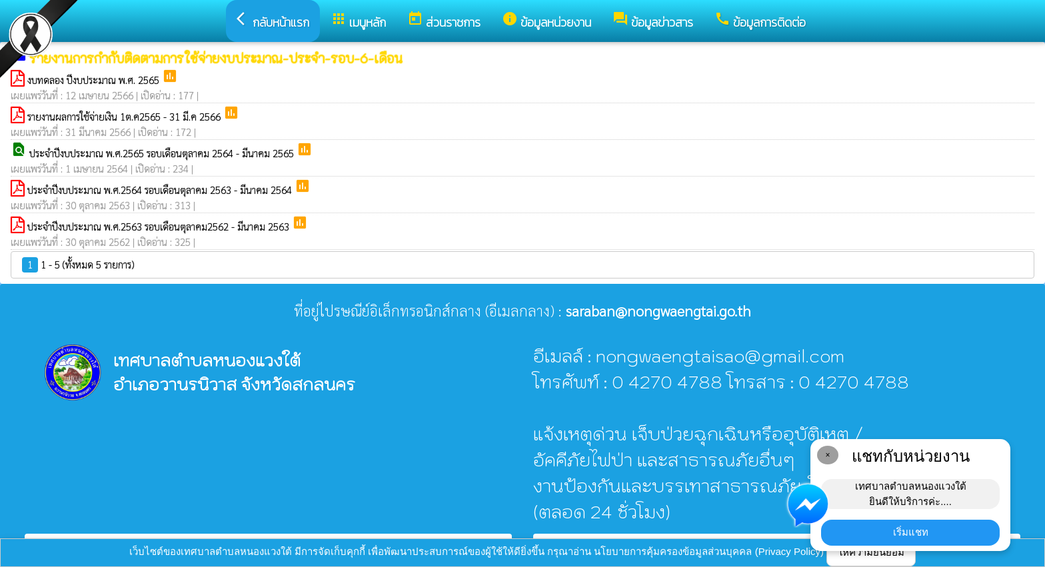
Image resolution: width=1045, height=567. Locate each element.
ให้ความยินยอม (871, 552)
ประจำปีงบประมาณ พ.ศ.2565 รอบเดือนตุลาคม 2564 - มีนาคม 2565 (163, 153)
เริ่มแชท (910, 532)
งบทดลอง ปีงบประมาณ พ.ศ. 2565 (94, 79)
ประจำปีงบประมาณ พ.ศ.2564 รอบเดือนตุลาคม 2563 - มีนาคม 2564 (161, 189)
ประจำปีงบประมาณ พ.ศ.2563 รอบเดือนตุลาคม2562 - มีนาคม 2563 (159, 226)
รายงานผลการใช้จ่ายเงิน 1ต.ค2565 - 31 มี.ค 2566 (125, 116)
